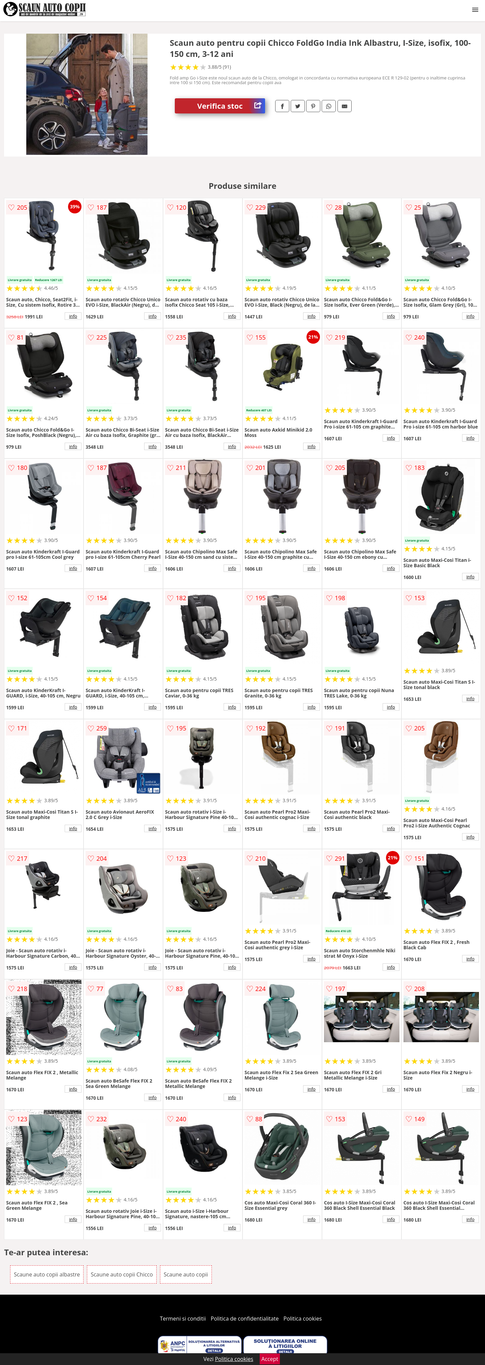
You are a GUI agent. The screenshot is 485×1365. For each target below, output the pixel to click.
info (73, 316)
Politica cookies (303, 1318)
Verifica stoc (231, 105)
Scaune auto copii (186, 1274)
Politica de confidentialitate (245, 1318)
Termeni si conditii (183, 1318)
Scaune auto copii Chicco (122, 1274)
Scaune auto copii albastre (47, 1274)
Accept (269, 1359)
